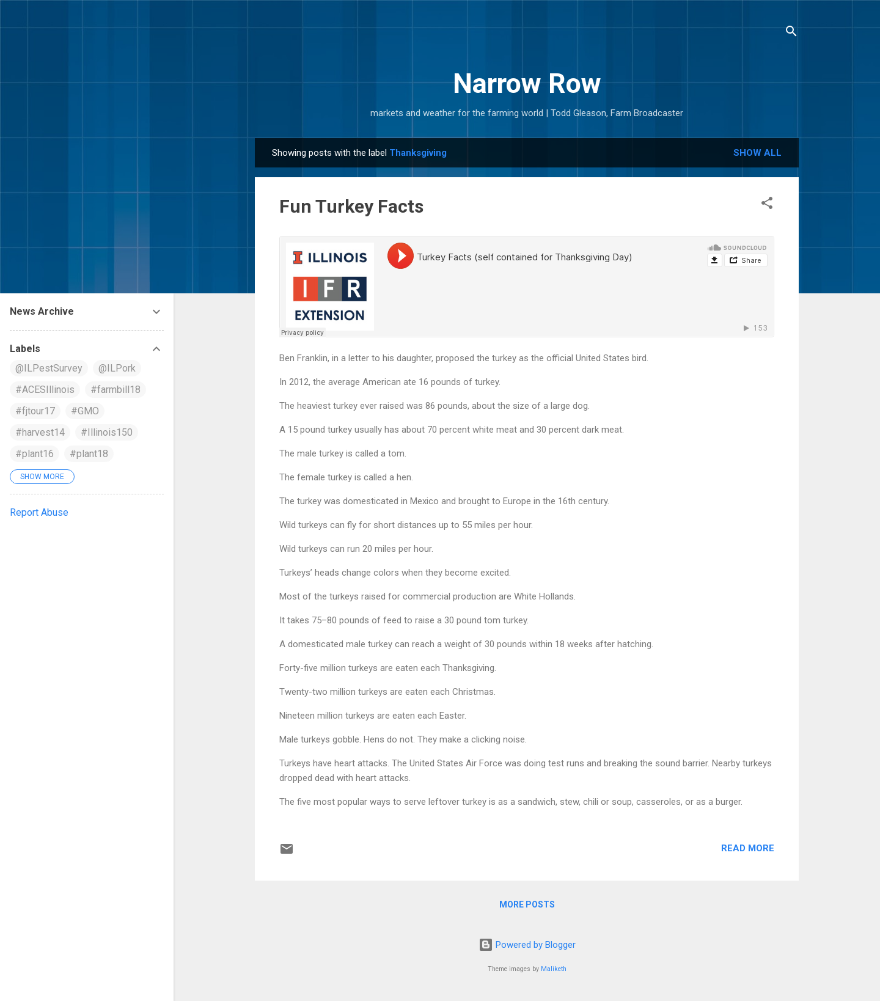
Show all (757, 152)
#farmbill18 (115, 389)
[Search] (791, 33)
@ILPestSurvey (48, 368)
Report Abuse (39, 512)
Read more (747, 848)
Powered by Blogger (527, 944)
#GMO (85, 411)
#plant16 (34, 454)
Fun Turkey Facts (351, 206)
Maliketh (553, 969)
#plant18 (89, 454)
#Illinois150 (107, 432)
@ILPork (117, 368)
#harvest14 (40, 432)
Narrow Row (527, 83)
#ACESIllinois (45, 389)
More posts (527, 904)
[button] (767, 205)
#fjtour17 (35, 411)
